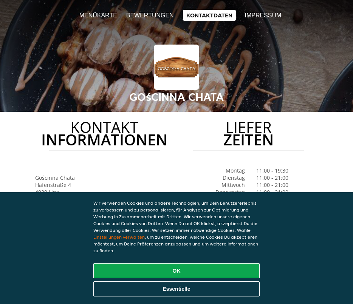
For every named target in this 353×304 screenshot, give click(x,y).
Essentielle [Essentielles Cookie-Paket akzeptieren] (176, 289)
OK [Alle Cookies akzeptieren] (177, 271)
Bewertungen (150, 15)
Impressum (263, 15)
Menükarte (98, 15)
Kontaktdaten (209, 15)
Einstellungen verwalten (119, 237)
